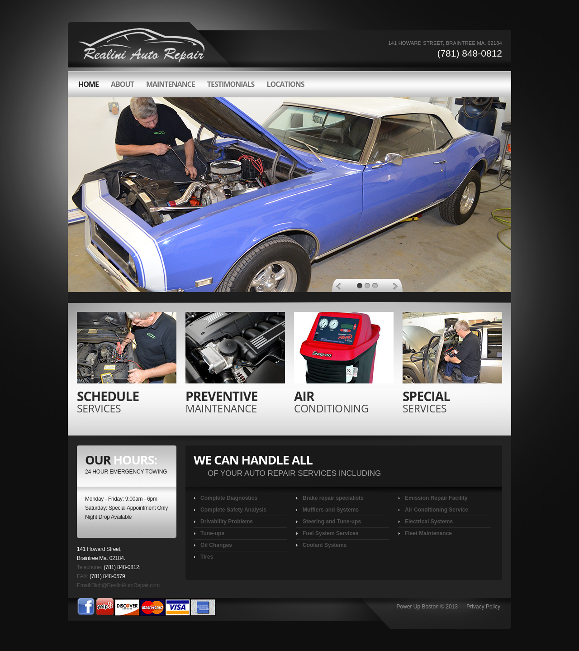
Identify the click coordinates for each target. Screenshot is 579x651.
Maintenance (170, 84)
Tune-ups (212, 533)
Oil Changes (216, 545)
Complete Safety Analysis (233, 510)
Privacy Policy (483, 606)
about (122, 84)
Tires (206, 557)
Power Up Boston (417, 606)
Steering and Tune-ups (332, 521)
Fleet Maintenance (428, 533)
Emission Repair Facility (436, 498)
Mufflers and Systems (331, 510)
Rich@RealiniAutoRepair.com (125, 585)
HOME (88, 84)
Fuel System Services (330, 533)
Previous (338, 286)
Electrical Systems (429, 521)
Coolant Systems (324, 545)
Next (395, 286)
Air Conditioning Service (436, 510)
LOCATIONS (285, 84)
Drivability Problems (226, 521)
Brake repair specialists (333, 498)
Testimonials (231, 84)
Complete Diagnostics (228, 498)
